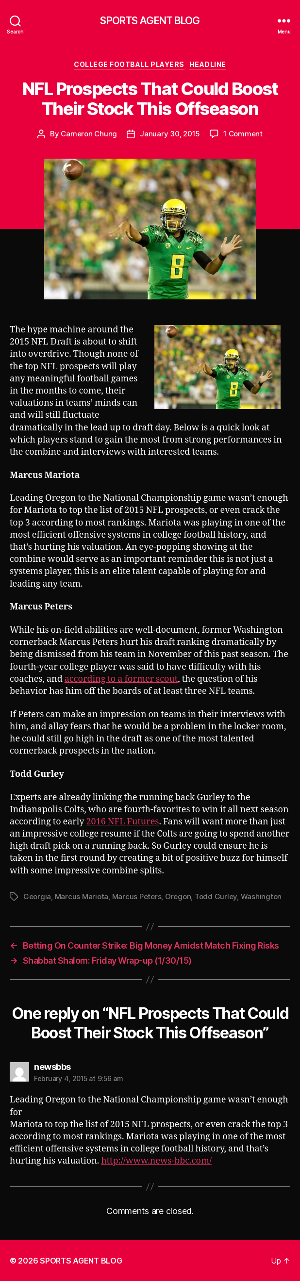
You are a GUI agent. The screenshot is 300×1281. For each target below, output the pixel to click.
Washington (261, 896)
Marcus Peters (137, 896)
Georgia (37, 896)
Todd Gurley (216, 896)
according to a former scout (121, 679)
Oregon (178, 896)
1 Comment (243, 133)
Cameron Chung (89, 133)
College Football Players (129, 64)
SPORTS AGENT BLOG (150, 21)
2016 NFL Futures (122, 821)
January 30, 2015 (170, 133)
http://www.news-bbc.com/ (156, 1160)
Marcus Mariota (81, 896)
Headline (207, 64)
